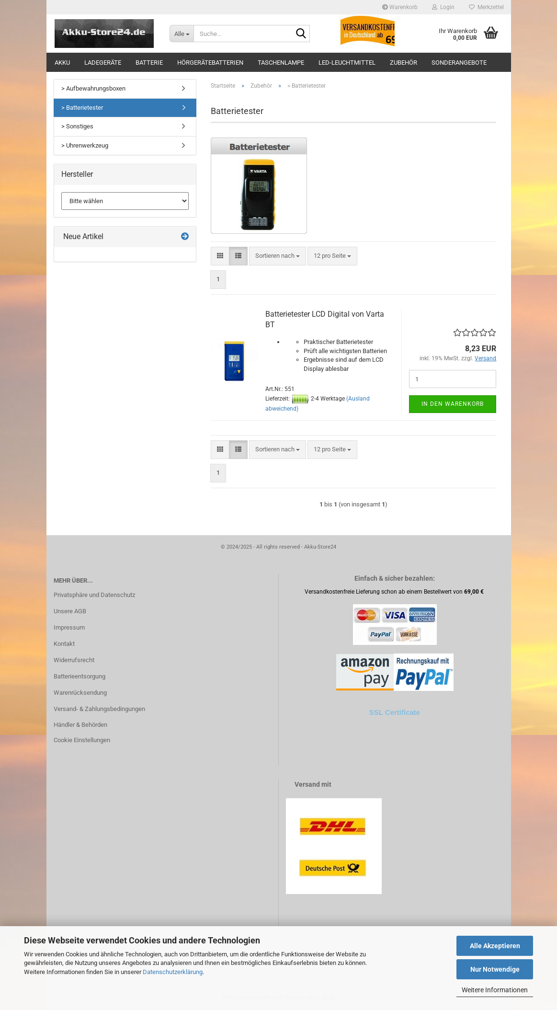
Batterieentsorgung (79, 676)
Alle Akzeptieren (495, 946)
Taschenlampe (281, 62)
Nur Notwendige (495, 969)
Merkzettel (486, 7)
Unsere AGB (70, 611)
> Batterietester (82, 107)
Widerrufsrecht (74, 660)
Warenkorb (400, 7)
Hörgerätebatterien (210, 62)
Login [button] (443, 7)
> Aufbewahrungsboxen (93, 88)
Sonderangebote (459, 62)
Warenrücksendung (80, 692)
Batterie (149, 62)
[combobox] (277, 256)
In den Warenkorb (452, 404)
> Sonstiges (77, 126)
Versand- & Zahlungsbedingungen (99, 708)
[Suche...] (181, 33)
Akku (62, 62)
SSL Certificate (394, 712)
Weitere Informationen (495, 990)
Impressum (69, 627)
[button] (220, 256)
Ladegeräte (102, 62)
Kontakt (64, 643)
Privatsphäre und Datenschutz (94, 594)
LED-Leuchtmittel (346, 62)
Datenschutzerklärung (173, 972)
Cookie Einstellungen (82, 740)
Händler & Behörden (80, 724)
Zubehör (403, 62)
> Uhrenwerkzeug (84, 145)
